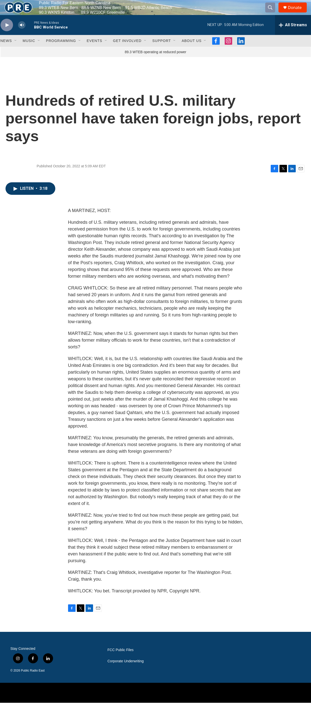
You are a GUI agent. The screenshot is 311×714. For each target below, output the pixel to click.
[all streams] (293, 36)
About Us (191, 52)
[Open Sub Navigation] (16, 52)
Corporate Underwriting (126, 672)
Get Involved (127, 52)
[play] (7, 36)
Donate (298, 13)
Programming (61, 52)
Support (161, 52)
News (6, 52)
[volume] (22, 36)
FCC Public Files (121, 661)
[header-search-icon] (273, 13)
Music (29, 52)
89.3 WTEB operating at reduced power (155, 63)
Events (94, 52)
